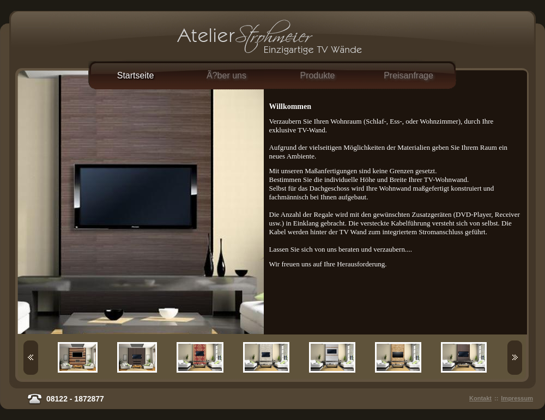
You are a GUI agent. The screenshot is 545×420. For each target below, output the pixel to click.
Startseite (135, 75)
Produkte (317, 75)
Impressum (517, 398)
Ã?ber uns (226, 75)
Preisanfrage (408, 75)
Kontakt (480, 398)
